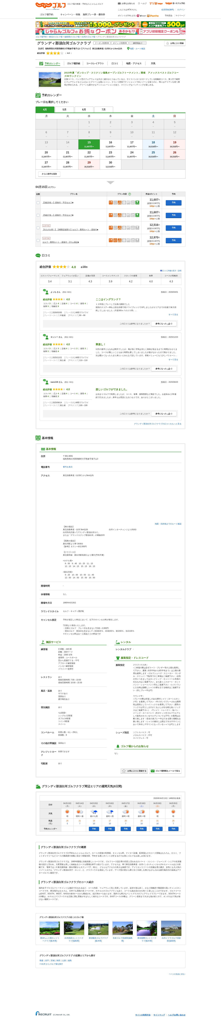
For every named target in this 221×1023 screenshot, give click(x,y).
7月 (104, 109)
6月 (84, 109)
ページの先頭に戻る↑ (177, 974)
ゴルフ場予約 (46, 14)
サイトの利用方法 (142, 1015)
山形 (64, 960)
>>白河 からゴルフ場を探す (51, 964)
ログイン (181, 9)
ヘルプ (144, 3)
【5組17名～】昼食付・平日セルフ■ (57, 215)
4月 (45, 109)
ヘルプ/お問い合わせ (176, 1015)
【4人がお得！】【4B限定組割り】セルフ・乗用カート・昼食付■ (70, 229)
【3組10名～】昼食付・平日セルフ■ (57, 202)
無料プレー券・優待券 (94, 14)
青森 (41, 960)
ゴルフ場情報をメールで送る (165, 771)
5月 (65, 109)
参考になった (163, 323)
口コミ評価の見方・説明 (171, 271)
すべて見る (173, 314)
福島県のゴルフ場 (72, 37)
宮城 (53, 960)
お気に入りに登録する (134, 771)
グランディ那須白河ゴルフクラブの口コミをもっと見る (157, 424)
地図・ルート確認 (137, 49)
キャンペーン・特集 (70, 14)
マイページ (180, 15)
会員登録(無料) (167, 9)
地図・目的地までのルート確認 (168, 524)
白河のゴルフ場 (88, 37)
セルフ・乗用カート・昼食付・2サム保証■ (60, 242)
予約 (174, 202)
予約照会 (168, 15)
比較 (38, 194)
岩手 (47, 960)
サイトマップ (159, 1015)
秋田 (58, 960)
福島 (70, 960)
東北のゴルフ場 (55, 37)
